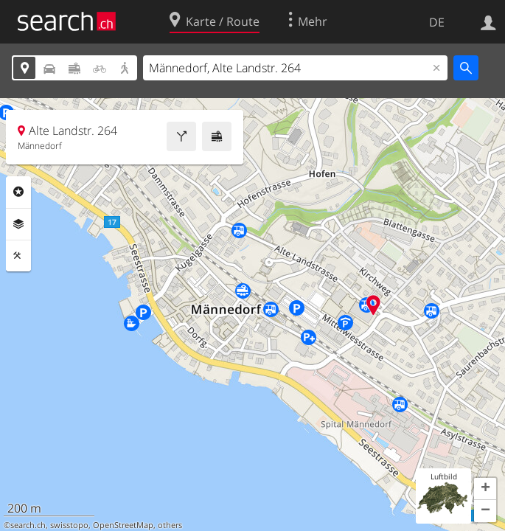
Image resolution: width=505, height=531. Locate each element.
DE (437, 22)
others (170, 525)
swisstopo (69, 525)
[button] (485, 489)
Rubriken (18, 191)
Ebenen (18, 224)
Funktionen (18, 255)
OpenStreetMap (123, 525)
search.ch (28, 525)
